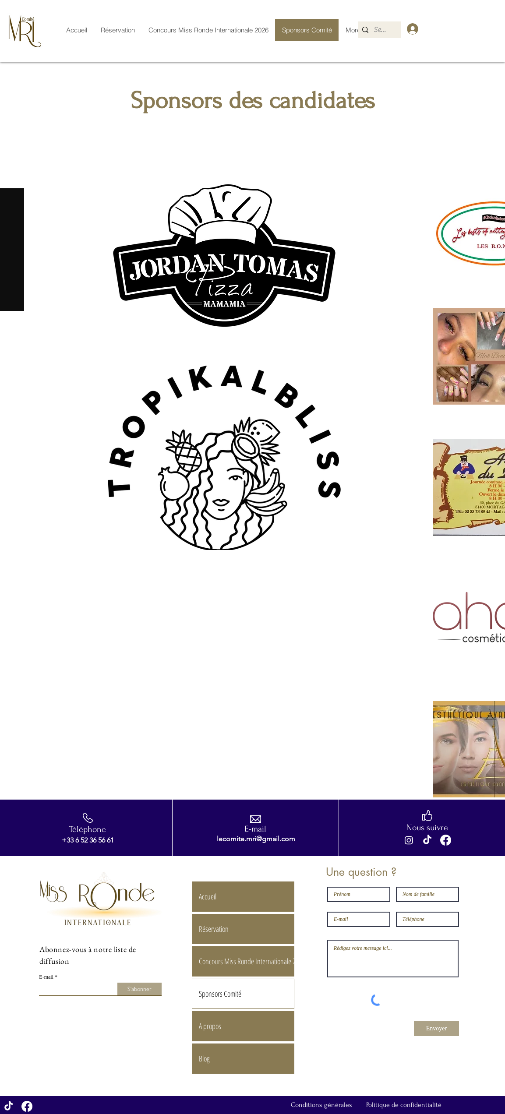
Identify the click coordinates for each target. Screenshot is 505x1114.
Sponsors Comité (220, 993)
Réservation (214, 929)
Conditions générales (321, 1105)
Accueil (207, 896)
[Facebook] (445, 840)
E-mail (46, 977)
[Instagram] (408, 840)
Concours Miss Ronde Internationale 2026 (246, 961)
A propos (210, 1026)
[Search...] (381, 29)
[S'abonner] (139, 989)
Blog (204, 1058)
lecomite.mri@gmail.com (256, 839)
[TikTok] (427, 840)
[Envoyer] (436, 1028)
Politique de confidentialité (403, 1105)
